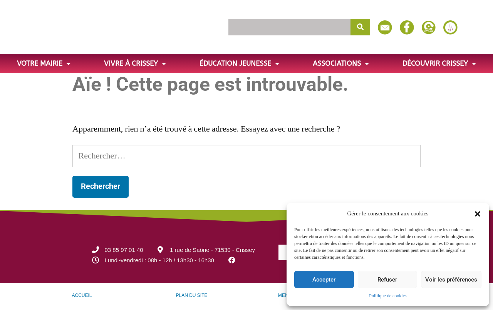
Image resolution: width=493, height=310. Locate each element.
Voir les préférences (451, 279)
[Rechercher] (360, 27)
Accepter (323, 279)
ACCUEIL (82, 295)
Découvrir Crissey (439, 63)
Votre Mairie (43, 63)
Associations (341, 63)
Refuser (387, 279)
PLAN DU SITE (191, 295)
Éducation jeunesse (239, 63)
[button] (477, 214)
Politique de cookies (387, 296)
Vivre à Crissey (135, 63)
